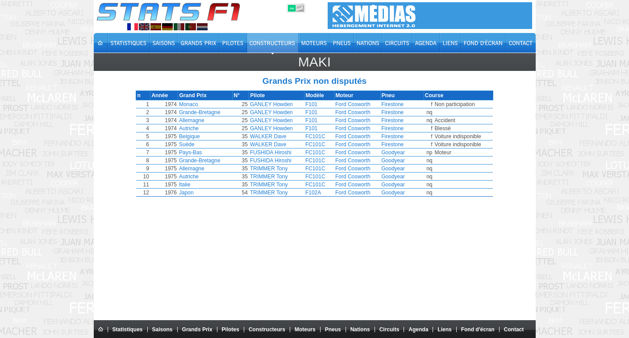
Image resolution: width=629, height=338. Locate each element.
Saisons (162, 329)
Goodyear (392, 152)
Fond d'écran (478, 329)
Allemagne (204, 120)
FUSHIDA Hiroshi (284, 152)
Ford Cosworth (359, 104)
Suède (199, 144)
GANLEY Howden (285, 104)
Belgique (201, 136)
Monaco (200, 104)
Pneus (333, 329)
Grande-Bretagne (212, 112)
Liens (444, 329)
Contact (514, 329)
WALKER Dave (282, 136)
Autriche (201, 128)
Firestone (392, 104)
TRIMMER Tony (282, 168)
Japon (198, 193)
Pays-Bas (202, 152)
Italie (196, 184)
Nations (360, 329)
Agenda (418, 329)
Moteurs (305, 329)
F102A (318, 193)
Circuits (389, 329)
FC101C (321, 136)
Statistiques (127, 329)
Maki (314, 61)
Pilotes (230, 329)
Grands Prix (197, 329)
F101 (317, 104)
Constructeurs (267, 329)
